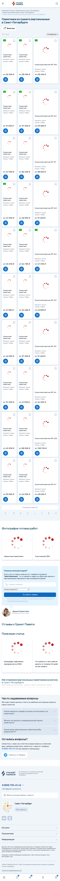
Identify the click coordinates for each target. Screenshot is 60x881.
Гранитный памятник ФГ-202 (7, 245)
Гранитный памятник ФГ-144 (45, 392)
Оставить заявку (30, 595)
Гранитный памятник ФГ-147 (45, 484)
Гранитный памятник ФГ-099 (23, 245)
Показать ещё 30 (30, 507)
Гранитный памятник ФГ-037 (7, 107)
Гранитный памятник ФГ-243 (7, 384)
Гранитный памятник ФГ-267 (46, 116)
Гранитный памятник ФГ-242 (7, 291)
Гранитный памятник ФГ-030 (46, 65)
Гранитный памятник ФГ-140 (23, 56)
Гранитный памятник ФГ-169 (45, 300)
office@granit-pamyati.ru (11, 789)
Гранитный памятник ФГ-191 (45, 162)
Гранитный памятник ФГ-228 (46, 438)
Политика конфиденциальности (12, 870)
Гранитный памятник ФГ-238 (7, 476)
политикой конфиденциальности (18, 601)
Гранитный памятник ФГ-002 (23, 384)
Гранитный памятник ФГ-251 (45, 346)
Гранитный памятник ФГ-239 (23, 430)
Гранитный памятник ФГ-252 (7, 153)
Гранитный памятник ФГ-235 (23, 153)
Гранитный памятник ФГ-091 (23, 199)
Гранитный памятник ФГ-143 (7, 337)
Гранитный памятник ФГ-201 (23, 291)
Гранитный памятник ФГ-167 (7, 430)
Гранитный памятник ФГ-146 (23, 476)
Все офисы (21, 809)
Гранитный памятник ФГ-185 (7, 199)
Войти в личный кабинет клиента (18, 795)
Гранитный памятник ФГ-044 (46, 254)
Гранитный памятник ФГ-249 (46, 208)
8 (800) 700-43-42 (10, 749)
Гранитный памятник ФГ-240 (23, 337)
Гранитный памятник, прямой (7, 56)
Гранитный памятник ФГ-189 (23, 107)
